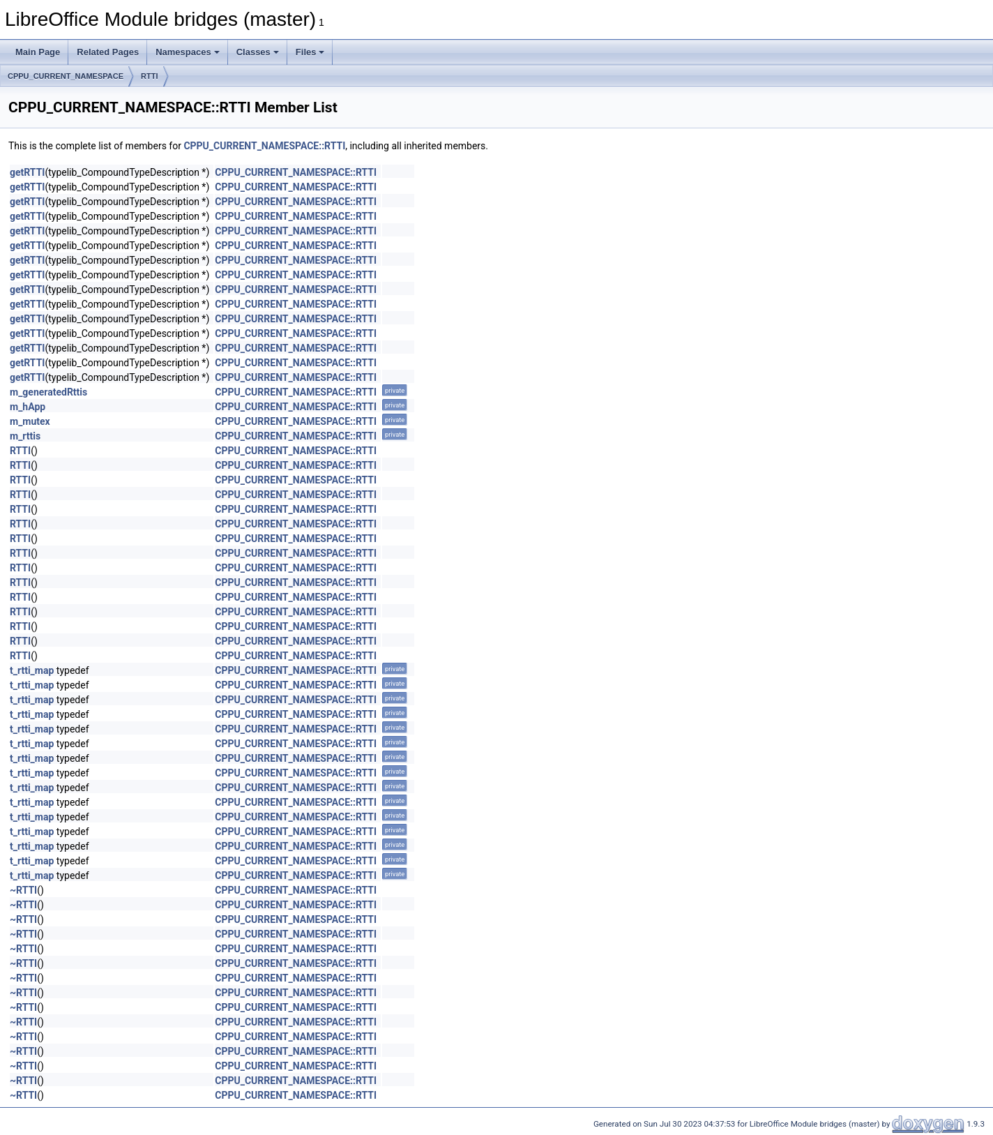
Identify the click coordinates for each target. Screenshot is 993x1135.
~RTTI (23, 890)
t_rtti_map (32, 670)
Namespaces (188, 52)
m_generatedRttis (48, 392)
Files (310, 52)
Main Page (37, 52)
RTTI (149, 76)
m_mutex (30, 421)
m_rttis (25, 436)
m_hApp (27, 406)
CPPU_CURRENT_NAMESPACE (65, 76)
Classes (257, 52)
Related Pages (108, 52)
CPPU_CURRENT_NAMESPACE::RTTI (264, 145)
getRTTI (27, 172)
